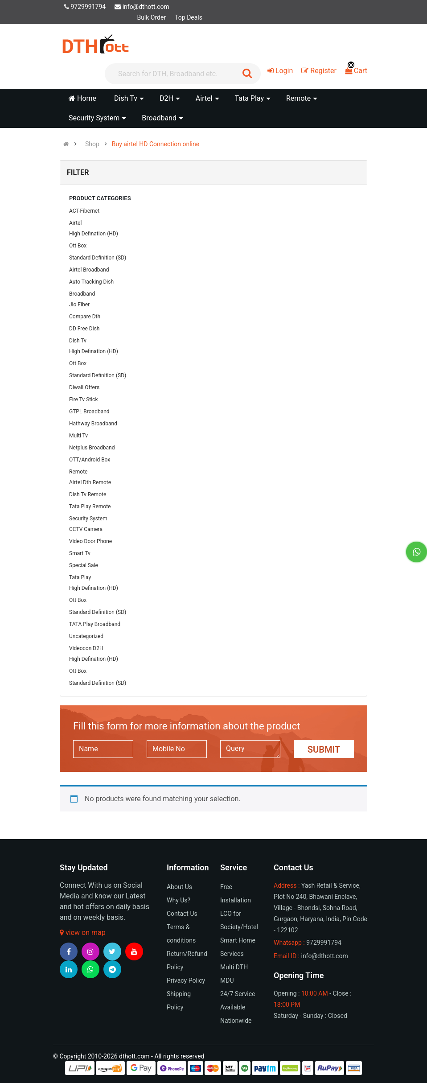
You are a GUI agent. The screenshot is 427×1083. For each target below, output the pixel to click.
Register (319, 70)
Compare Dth (84, 316)
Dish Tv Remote (87, 494)
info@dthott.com (142, 6)
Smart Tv (79, 553)
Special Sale (83, 565)
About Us (179, 886)
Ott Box (77, 246)
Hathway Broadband (93, 423)
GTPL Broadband (89, 411)
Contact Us (182, 913)
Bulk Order (151, 17)
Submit (324, 749)
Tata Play (80, 577)
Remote (78, 472)
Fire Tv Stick (83, 399)
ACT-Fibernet (84, 211)
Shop (92, 144)
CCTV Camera (86, 529)
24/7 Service (237, 993)
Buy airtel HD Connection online (155, 144)
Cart (356, 70)
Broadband (82, 294)
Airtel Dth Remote (90, 482)
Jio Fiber (79, 304)
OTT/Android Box (89, 460)
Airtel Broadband (89, 270)
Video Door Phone (90, 541)
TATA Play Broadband (94, 624)
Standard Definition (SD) (97, 258)
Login (280, 70)
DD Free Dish (84, 328)
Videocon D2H (86, 648)
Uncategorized (86, 636)
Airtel (75, 223)
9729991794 (85, 6)
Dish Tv (77, 341)
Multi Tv (78, 435)
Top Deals (188, 17)
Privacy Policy (186, 980)
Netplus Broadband (92, 448)
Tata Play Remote (90, 506)
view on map (83, 932)
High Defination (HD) (93, 234)
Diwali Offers (84, 387)
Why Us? (178, 900)
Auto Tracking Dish (91, 282)
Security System (88, 518)
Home (82, 98)
